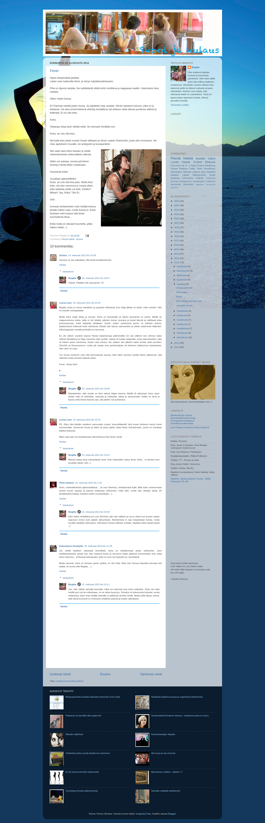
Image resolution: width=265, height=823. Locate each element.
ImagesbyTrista (143, 813)
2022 (177, 218)
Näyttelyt (211, 172)
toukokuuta (182, 319)
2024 (177, 209)
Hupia (212, 175)
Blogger (172, 813)
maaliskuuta (183, 328)
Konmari (174, 181)
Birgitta (72, 278)
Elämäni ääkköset (74, 734)
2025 (177, 205)
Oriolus (63, 255)
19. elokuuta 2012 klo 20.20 (87, 302)
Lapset (185, 175)
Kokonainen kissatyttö (71, 546)
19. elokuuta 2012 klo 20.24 (87, 419)
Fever (54, 71)
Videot (211, 158)
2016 (177, 245)
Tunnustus (210, 178)
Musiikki (200, 158)
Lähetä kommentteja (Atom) (69, 681)
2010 (177, 347)
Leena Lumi (65, 302)
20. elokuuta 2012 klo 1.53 (88, 482)
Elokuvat (210, 162)
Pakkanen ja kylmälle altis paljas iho (83, 715)
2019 (177, 231)
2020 (177, 227)
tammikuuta (183, 337)
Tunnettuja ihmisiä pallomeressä (81, 790)
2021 (177, 223)
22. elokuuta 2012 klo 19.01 (96, 455)
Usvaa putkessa (184, 287)
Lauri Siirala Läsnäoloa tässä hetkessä (190, 427)
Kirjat (193, 165)
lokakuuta (182, 275)
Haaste (186, 162)
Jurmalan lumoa (184, 305)
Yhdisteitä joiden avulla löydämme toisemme (87, 753)
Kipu (203, 172)
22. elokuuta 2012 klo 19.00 (96, 388)
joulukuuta (182, 266)
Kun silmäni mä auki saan (189, 301)
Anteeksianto (199, 181)
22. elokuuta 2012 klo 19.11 (96, 584)
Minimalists (188, 184)
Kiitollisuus (210, 165)
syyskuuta (182, 279)
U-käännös (210, 181)
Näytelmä (199, 185)
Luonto (175, 162)
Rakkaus (183, 168)
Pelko (192, 168)
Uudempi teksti (60, 674)
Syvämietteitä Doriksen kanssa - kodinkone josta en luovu (180, 715)
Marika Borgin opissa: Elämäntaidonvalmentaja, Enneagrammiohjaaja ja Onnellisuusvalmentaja (183, 419)
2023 (177, 214)
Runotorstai (210, 185)
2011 (177, 343)
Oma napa (181, 292)
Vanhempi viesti (151, 674)
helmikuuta (182, 333)
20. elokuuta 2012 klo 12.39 (98, 546)
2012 (177, 262)
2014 (177, 253)
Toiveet (79, 239)
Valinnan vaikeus (191, 172)
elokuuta (181, 284)
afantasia (174, 188)
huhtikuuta (182, 324)
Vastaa (62, 264)
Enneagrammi (185, 181)
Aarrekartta (176, 184)
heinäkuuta (182, 311)
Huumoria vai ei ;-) (180, 165)
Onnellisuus (209, 168)
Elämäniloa (176, 172)
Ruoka (200, 165)
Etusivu (105, 674)
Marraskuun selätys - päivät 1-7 (167, 772)
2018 (177, 236)
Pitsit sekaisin (66, 482)
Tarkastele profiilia (180, 105)
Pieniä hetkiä (68, 239)
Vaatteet (175, 175)
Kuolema (175, 178)
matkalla (199, 178)
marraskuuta (183, 270)
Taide (199, 168)
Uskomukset (187, 178)
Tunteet (197, 162)
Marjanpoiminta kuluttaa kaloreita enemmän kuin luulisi (92, 697)
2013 (177, 258)
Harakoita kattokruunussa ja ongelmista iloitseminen (177, 697)
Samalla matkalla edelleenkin (165, 790)
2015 (177, 249)
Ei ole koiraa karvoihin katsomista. (82, 772)
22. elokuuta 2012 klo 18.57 (96, 278)
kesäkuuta (182, 315)
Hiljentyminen (199, 175)
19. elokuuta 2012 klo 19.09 (82, 255)
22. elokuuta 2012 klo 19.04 (96, 512)
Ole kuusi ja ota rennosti (163, 753)
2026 (177, 201)
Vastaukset (68, 271)
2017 (177, 240)
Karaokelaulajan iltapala (163, 734)
